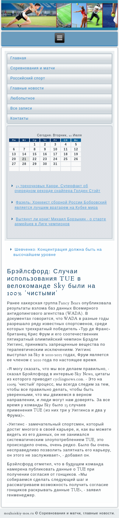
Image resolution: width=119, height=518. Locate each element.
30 (45, 164)
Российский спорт (27, 78)
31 (55, 164)
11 (66, 149)
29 (35, 164)
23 (45, 159)
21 (24, 159)
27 (14, 164)
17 (55, 154)
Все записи (21, 108)
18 (66, 154)
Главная (18, 58)
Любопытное (22, 98)
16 (45, 154)
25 (66, 159)
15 (35, 154)
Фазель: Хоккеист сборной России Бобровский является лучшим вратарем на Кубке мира (61, 205)
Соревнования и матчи (32, 68)
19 (76, 154)
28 (24, 164)
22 (35, 159)
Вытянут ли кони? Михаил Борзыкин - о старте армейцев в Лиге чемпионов (60, 221)
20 (14, 159)
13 (14, 154)
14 (24, 154)
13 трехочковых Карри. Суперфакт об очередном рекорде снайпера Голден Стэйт (57, 188)
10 (55, 149)
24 (55, 159)
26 (76, 159)
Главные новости (27, 88)
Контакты (19, 118)
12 (76, 149)
